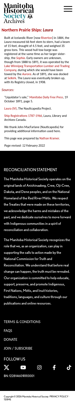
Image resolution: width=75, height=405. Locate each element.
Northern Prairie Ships (21, 30)
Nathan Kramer (49, 138)
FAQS (8, 330)
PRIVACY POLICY (59, 396)
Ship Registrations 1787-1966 (23, 116)
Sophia (20, 58)
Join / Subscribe (18, 348)
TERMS (7, 399)
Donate (10, 339)
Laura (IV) (10, 108)
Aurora (26, 74)
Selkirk (12, 78)
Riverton (46, 38)
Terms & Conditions (22, 321)
